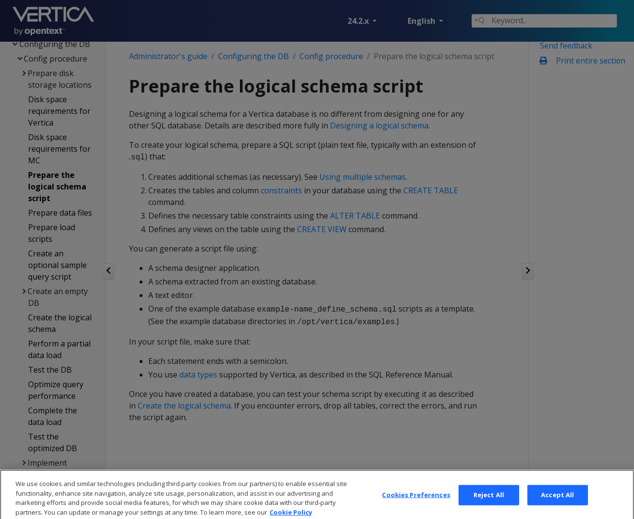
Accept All (557, 501)
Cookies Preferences (416, 501)
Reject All (489, 501)
